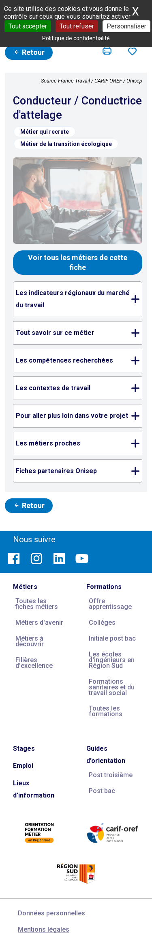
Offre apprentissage (110, 604)
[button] (107, 51)
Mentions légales (43, 929)
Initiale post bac (112, 638)
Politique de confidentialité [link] (76, 38)
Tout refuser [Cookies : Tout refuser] (77, 26)
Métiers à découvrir (29, 641)
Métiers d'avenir (39, 622)
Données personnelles (51, 913)
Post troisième (111, 775)
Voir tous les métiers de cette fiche (77, 262)
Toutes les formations (105, 711)
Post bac (102, 791)
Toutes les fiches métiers (36, 604)
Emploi (23, 765)
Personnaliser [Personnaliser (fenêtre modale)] (126, 26)
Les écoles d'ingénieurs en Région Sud (112, 659)
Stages (24, 748)
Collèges (102, 622)
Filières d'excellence (34, 662)
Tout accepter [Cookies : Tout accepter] (28, 26)
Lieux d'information (33, 789)
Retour (29, 52)
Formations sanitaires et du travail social (112, 687)
